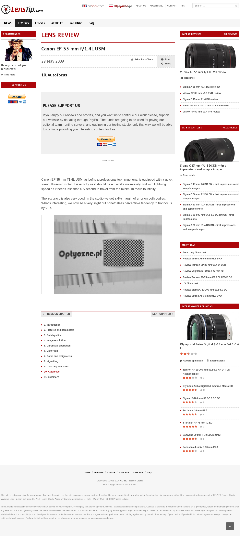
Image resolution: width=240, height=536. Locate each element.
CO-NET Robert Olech (131, 480)
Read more (8, 75)
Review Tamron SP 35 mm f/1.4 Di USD (204, 265)
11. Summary (51, 377)
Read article (187, 175)
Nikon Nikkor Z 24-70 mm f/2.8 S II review (206, 105)
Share (166, 64)
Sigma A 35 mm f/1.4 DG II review (201, 86)
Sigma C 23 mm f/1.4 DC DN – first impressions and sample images (203, 167)
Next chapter (162, 314)
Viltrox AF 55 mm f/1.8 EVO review (203, 72)
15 (202, 390)
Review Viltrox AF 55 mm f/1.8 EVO (202, 258)
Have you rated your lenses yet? (14, 67)
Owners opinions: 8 (191, 361)
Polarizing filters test (194, 252)
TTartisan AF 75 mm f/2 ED (197, 422)
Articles (57, 23)
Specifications (216, 361)
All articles (230, 128)
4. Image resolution (55, 340)
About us (141, 6)
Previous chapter (56, 314)
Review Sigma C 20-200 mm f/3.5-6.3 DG (205, 289)
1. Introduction (52, 324)
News (8, 23)
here (31, 518)
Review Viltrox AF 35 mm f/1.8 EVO (202, 295)
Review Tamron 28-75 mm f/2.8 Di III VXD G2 (207, 277)
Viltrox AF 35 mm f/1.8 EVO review (202, 93)
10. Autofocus (52, 371)
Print (165, 60)
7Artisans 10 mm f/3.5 (195, 410)
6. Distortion (51, 350)
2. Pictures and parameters (59, 330)
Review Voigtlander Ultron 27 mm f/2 (203, 271)
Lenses (40, 23)
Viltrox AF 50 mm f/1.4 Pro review (201, 111)
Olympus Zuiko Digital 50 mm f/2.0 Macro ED (208, 386)
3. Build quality (52, 335)
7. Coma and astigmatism (58, 356)
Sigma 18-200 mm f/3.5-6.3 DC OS (201, 398)
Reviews (23, 23)
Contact (172, 6)
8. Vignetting (51, 361)
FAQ (91, 23)
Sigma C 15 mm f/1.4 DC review (200, 99)
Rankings (76, 23)
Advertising (156, 6)
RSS (183, 6)
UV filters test (190, 283)
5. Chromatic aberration (57, 345)
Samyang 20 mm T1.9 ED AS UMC (202, 435)
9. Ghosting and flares (56, 366)
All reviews (230, 34)
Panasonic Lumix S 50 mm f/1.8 (200, 447)
